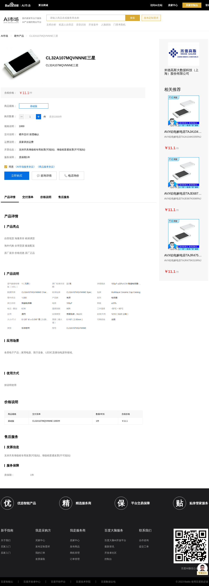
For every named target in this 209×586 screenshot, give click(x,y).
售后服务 (63, 197)
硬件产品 (19, 35)
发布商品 (75, 546)
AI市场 (4, 35)
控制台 (108, 559)
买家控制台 (192, 5)
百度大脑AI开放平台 (115, 540)
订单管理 (75, 559)
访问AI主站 (156, 5)
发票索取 (40, 559)
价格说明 (45, 197)
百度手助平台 (58, 581)
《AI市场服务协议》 (25, 166)
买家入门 (6, 546)
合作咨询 (144, 540)
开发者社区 (110, 552)
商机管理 (75, 552)
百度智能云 (7, 581)
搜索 (132, 17)
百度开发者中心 (31, 581)
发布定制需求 (151, 17)
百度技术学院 (83, 581)
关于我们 (6, 540)
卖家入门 (6, 552)
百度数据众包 (108, 581)
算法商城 (43, 5)
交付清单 (27, 197)
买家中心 (40, 540)
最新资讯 (109, 546)
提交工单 (144, 546)
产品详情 (9, 197)
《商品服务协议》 (46, 166)
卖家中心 (173, 5)
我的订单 (40, 552)
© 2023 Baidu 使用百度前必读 (192, 581)
